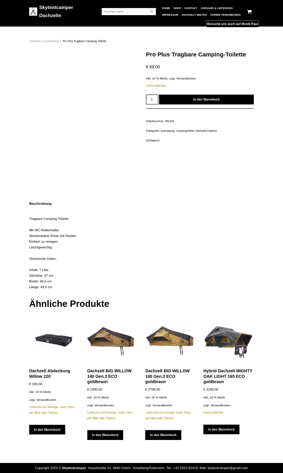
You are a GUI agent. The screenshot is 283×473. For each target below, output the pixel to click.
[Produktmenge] (152, 99)
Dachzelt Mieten (194, 14)
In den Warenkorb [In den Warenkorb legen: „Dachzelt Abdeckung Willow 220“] (47, 429)
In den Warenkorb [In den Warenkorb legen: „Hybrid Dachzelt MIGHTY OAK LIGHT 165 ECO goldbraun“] (221, 429)
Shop (177, 8)
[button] (151, 11)
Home (166, 8)
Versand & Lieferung (217, 8)
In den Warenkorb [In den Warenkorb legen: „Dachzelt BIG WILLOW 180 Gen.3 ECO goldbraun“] (163, 435)
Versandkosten (186, 78)
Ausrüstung (52, 41)
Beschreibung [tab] (40, 204)
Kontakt (190, 8)
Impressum (170, 14)
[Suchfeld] (124, 12)
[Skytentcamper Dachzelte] (62, 12)
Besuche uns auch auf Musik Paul (232, 24)
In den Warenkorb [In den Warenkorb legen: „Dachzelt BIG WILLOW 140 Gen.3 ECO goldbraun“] (105, 435)
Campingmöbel (185, 130)
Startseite (35, 41)
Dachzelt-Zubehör (206, 130)
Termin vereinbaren (225, 14)
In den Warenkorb (206, 99)
